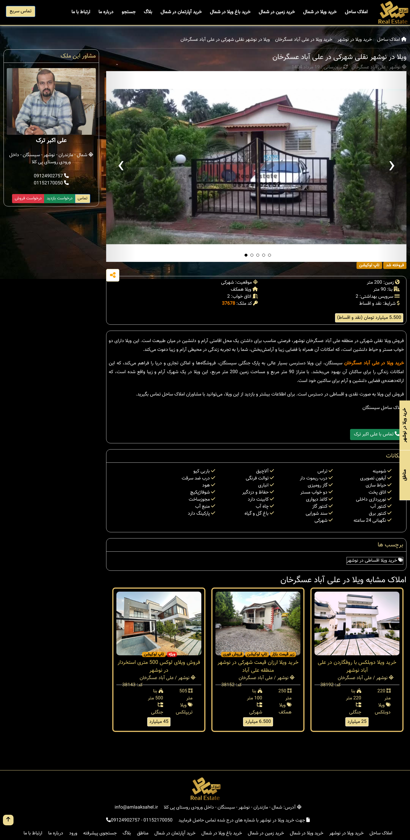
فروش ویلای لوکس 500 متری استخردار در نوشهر (159, 667)
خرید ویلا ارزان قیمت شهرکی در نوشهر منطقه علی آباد (258, 667)
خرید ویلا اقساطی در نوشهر (375, 560)
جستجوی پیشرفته (100, 833)
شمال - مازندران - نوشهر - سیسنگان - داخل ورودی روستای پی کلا (51, 158)
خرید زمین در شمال (277, 12)
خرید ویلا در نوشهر (354, 39)
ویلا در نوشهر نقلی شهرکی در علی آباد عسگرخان (225, 39)
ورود (73, 833)
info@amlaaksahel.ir (136, 807)
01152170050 (51, 183)
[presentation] (120, 166)
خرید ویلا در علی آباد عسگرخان (303, 39)
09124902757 (51, 176)
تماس (83, 198)
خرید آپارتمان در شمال (181, 12)
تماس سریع (20, 11)
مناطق (142, 833)
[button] (246, 255)
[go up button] (8, 820)
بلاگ (148, 12)
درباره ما (105, 12)
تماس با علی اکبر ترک (376, 434)
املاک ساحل (356, 12)
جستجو (128, 12)
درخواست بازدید (60, 198)
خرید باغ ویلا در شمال (230, 12)
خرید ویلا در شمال (320, 12)
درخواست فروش (28, 198)
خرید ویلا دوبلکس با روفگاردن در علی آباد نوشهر (357, 667)
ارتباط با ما (80, 12)
